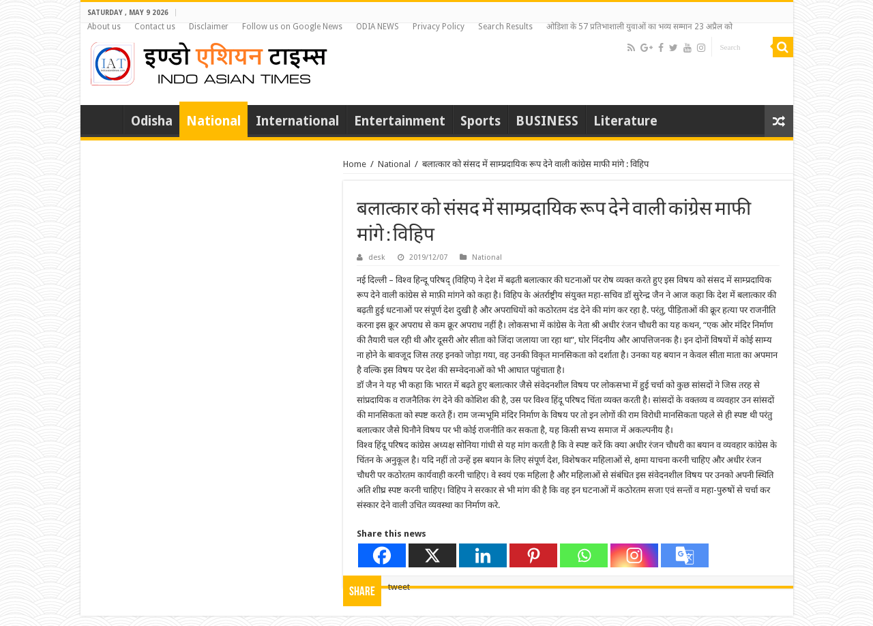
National (213, 121)
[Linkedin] (483, 555)
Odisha (152, 121)
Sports (480, 121)
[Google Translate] (685, 555)
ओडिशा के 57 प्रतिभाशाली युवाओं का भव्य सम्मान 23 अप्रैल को (639, 26)
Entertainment (399, 121)
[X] (432, 555)
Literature (625, 121)
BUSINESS (547, 121)
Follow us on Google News (292, 26)
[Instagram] (634, 555)
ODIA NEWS (377, 26)
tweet (399, 587)
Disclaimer (208, 26)
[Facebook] (382, 555)
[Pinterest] (533, 555)
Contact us (154, 26)
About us (104, 26)
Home (105, 119)
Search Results (505, 26)
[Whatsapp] (584, 555)
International (297, 121)
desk (376, 257)
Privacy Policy (438, 26)
